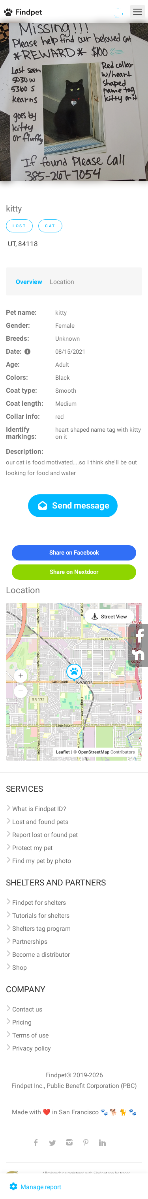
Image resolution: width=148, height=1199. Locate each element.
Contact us (27, 1009)
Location (62, 282)
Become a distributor (41, 954)
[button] (68, 664)
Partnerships (29, 941)
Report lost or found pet (45, 835)
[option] (74, 102)
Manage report (34, 1187)
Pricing (22, 1022)
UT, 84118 (23, 244)
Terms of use (30, 1035)
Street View (114, 617)
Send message (72, 505)
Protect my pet (32, 848)
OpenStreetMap (93, 752)
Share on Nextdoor (74, 571)
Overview (29, 282)
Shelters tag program (41, 928)
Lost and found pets (40, 822)
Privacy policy (31, 1048)
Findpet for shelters (39, 902)
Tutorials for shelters (40, 915)
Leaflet (63, 752)
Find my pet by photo (41, 861)
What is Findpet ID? (39, 809)
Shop (19, 967)
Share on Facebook (74, 552)
